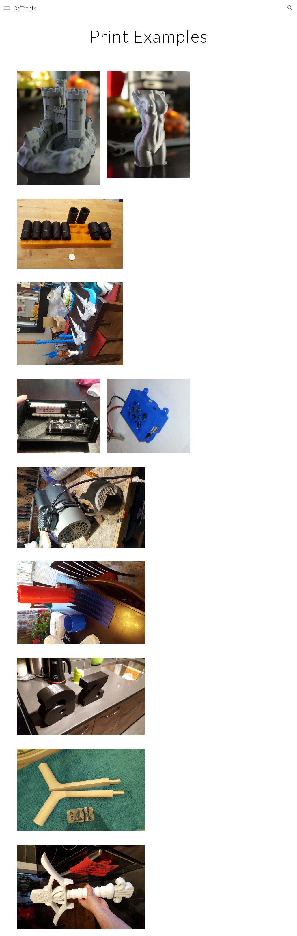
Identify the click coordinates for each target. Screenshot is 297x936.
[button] (7, 8)
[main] (148, 36)
